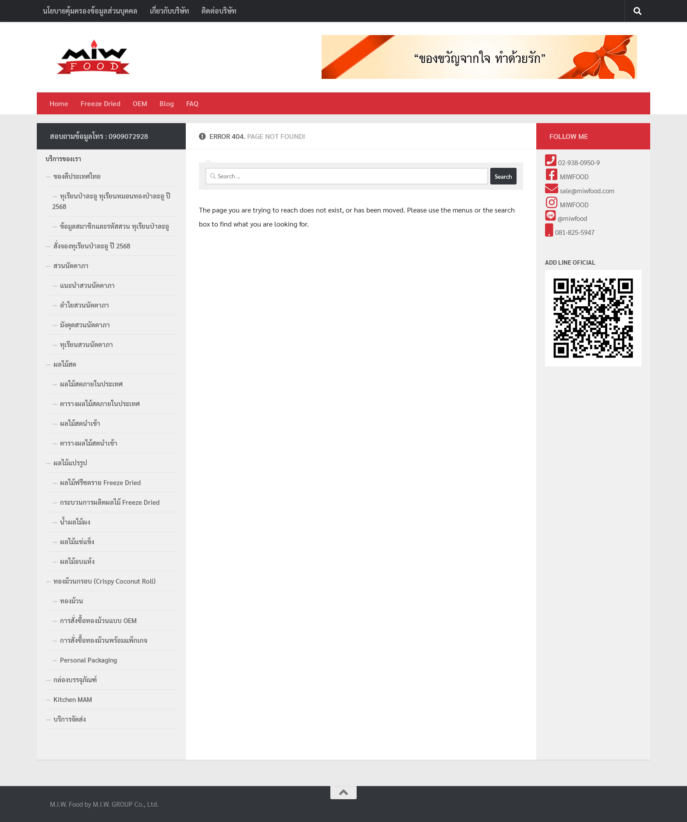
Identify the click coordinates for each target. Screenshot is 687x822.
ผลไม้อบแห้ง (77, 561)
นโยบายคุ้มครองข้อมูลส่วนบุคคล (90, 10)
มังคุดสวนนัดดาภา (85, 324)
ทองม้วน (71, 600)
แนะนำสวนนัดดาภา (87, 285)
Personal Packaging (88, 659)
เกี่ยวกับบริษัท (169, 10)
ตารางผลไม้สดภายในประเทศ (100, 403)
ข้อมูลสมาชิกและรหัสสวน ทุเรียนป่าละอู (114, 226)
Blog (166, 103)
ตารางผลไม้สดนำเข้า (88, 443)
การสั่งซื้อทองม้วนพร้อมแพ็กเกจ (103, 640)
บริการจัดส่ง (69, 719)
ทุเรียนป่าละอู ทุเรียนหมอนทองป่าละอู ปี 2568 (111, 200)
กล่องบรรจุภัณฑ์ (75, 679)
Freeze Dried (100, 103)
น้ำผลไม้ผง (75, 521)
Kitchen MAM (72, 699)
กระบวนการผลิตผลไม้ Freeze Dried (109, 502)
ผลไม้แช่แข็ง (77, 541)
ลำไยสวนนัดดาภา (84, 305)
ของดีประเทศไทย (77, 176)
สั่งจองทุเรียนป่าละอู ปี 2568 (91, 245)
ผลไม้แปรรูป (70, 462)
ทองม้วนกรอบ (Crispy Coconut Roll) (104, 581)
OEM (140, 103)
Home (59, 103)
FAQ (192, 103)
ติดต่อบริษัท (219, 10)
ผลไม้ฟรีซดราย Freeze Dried (100, 482)
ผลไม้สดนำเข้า (80, 423)
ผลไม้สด (64, 364)
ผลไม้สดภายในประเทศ (91, 383)
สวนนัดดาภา (71, 265)
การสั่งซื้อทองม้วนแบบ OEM (98, 620)
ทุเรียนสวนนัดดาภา (86, 344)
